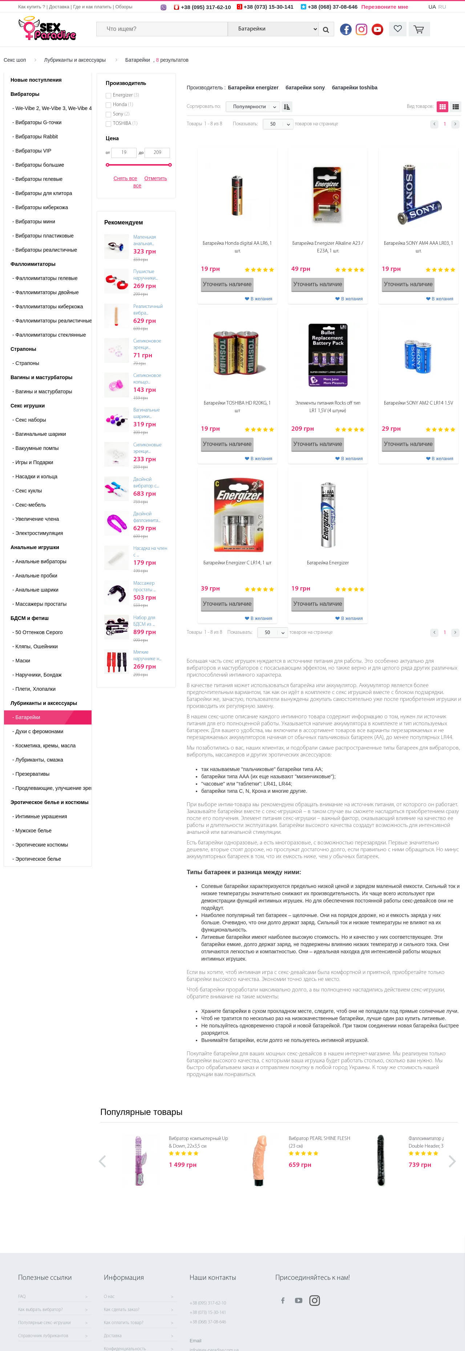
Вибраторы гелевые (37, 179)
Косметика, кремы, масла (44, 745)
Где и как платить (92, 6)
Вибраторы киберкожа (40, 207)
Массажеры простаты (39, 604)
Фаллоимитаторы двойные (45, 292)
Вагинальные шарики (39, 434)
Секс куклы (27, 491)
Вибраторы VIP (31, 151)
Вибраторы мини (33, 221)
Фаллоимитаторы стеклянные (49, 335)
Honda (123, 104)
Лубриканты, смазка (37, 760)
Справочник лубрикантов (43, 1336)
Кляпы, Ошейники (35, 646)
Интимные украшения (39, 816)
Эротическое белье (36, 859)
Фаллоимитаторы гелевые (44, 278)
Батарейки (137, 60)
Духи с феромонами (37, 731)
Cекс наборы (29, 420)
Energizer (126, 95)
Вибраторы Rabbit (35, 136)
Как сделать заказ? (122, 1310)
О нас (109, 1297)
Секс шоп (15, 60)
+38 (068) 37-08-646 (208, 1322)
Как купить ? (31, 6)
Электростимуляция (37, 533)
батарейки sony (305, 87)
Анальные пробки (34, 576)
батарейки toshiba (354, 87)
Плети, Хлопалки (34, 689)
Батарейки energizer (253, 87)
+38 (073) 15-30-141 (208, 1312)
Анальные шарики (35, 590)
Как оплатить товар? (123, 1323)
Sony (121, 114)
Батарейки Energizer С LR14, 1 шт (237, 563)
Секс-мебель (29, 505)
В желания (261, 298)
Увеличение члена (35, 519)
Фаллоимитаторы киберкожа (47, 306)
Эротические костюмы (40, 845)
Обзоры (123, 6)
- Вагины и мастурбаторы (42, 391)
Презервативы (30, 774)
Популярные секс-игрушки (44, 1323)
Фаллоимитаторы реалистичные (52, 321)
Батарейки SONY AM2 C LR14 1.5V (418, 403)
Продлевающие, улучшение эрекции (52, 788)
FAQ (21, 1297)
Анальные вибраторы (39, 561)
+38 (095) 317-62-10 (208, 1303)
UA (432, 7)
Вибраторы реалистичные (44, 250)
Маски (21, 661)
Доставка (59, 6)
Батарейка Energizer (328, 563)
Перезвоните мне (384, 7)
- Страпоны (25, 363)
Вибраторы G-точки (36, 122)
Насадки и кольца (34, 476)
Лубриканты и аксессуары (75, 60)
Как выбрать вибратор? (40, 1310)
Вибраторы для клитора (42, 193)
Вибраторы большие (38, 165)
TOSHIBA (125, 123)
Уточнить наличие (227, 284)
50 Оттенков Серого (37, 632)
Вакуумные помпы (35, 448)
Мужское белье (32, 830)
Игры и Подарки (32, 462)
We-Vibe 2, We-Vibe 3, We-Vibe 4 (52, 108)
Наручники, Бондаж (37, 675)
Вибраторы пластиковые (43, 236)
